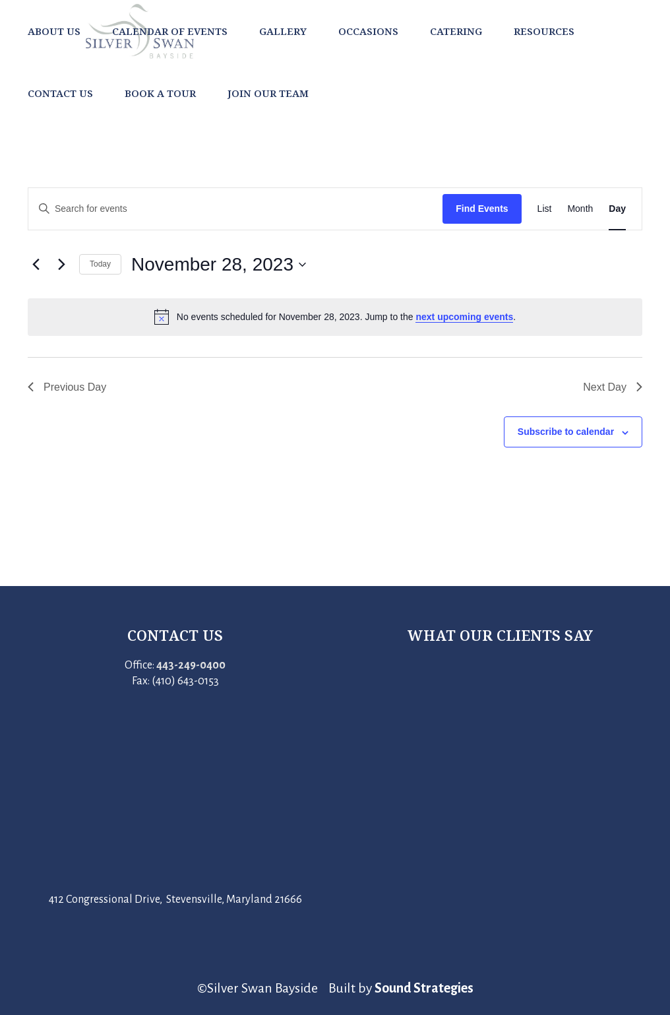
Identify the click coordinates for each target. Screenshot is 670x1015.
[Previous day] (36, 265)
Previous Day (67, 387)
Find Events (482, 208)
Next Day (612, 387)
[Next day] (61, 265)
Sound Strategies (424, 988)
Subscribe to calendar (566, 431)
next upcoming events (464, 316)
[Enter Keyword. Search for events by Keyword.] (235, 209)
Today (100, 264)
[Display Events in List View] (544, 209)
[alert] (335, 316)
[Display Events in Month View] (580, 209)
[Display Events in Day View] (617, 209)
